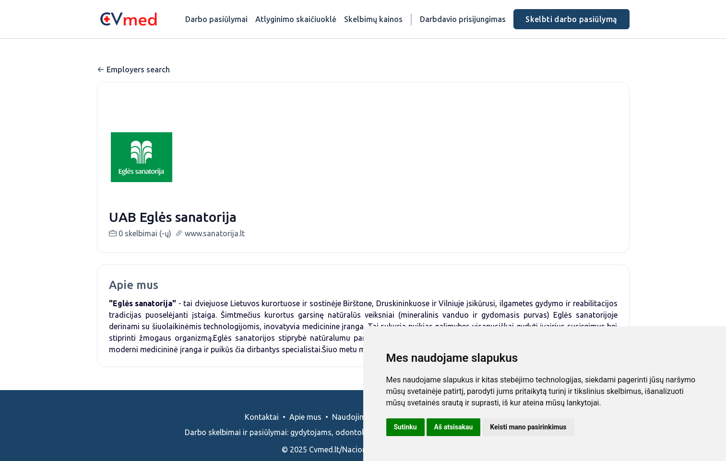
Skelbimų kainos (373, 19)
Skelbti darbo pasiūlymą (571, 19)
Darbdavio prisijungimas (463, 19)
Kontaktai (262, 428)
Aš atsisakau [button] (453, 427)
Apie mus (305, 428)
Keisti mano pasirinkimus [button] (528, 427)
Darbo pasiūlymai (216, 19)
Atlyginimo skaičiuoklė (295, 19)
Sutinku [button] (405, 427)
